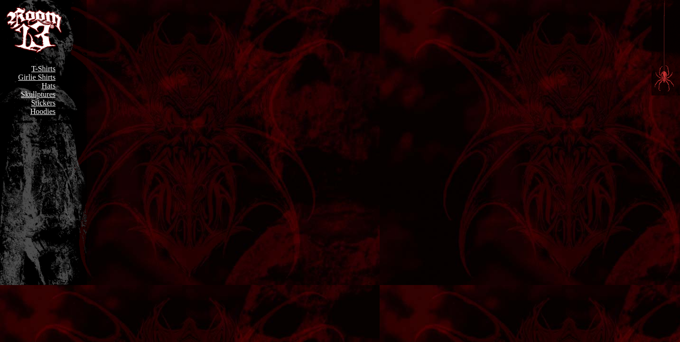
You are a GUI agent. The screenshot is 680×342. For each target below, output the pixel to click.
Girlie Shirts (37, 77)
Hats (49, 86)
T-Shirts (43, 69)
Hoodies (43, 111)
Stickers (43, 103)
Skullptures (38, 94)
